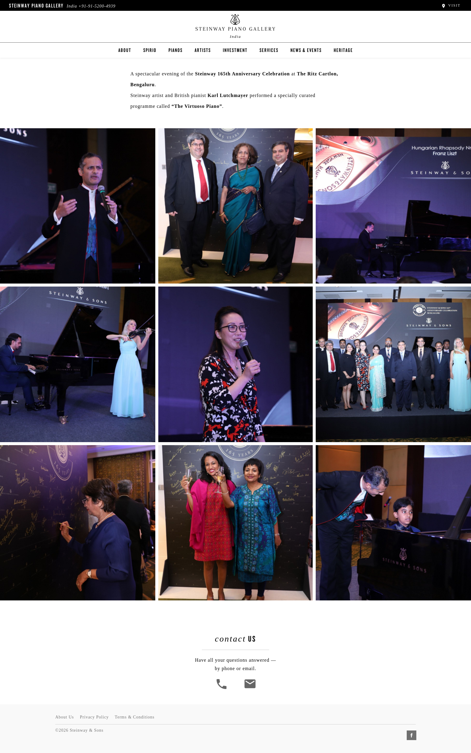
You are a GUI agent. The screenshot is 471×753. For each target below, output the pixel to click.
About (124, 50)
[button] (222, 688)
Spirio (149, 50)
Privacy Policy (94, 717)
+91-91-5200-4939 (96, 6)
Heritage (343, 50)
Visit (450, 5)
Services (269, 50)
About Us (64, 717)
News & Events (306, 50)
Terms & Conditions (134, 717)
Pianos (176, 50)
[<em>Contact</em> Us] (249, 688)
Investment (235, 50)
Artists (203, 50)
